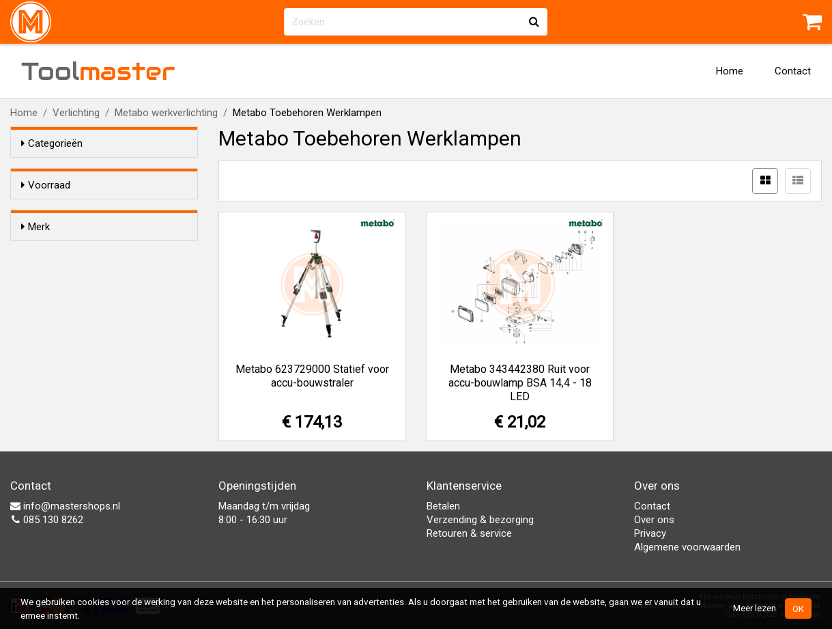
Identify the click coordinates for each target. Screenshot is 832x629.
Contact (793, 71)
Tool (98, 71)
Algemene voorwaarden (687, 547)
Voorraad (45, 185)
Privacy (650, 533)
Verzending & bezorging (480, 520)
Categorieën (52, 143)
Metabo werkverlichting (166, 113)
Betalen (443, 506)
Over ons (654, 520)
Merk (35, 251)
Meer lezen (754, 607)
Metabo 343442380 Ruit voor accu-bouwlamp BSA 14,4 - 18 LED (520, 383)
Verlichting (76, 113)
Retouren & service (469, 533)
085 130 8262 (46, 520)
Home (729, 71)
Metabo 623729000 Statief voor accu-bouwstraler (312, 376)
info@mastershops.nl (65, 506)
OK (798, 608)
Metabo (65, 277)
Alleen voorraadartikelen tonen (110, 211)
